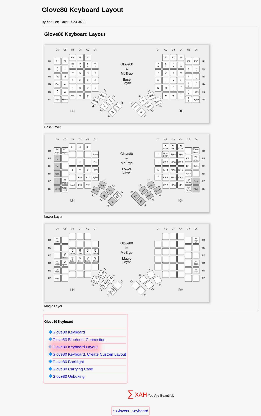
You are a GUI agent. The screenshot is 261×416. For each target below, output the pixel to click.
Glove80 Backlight (68, 362)
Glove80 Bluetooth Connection (78, 339)
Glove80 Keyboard (132, 411)
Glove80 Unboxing (68, 376)
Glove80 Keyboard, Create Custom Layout (89, 354)
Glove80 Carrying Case (72, 369)
